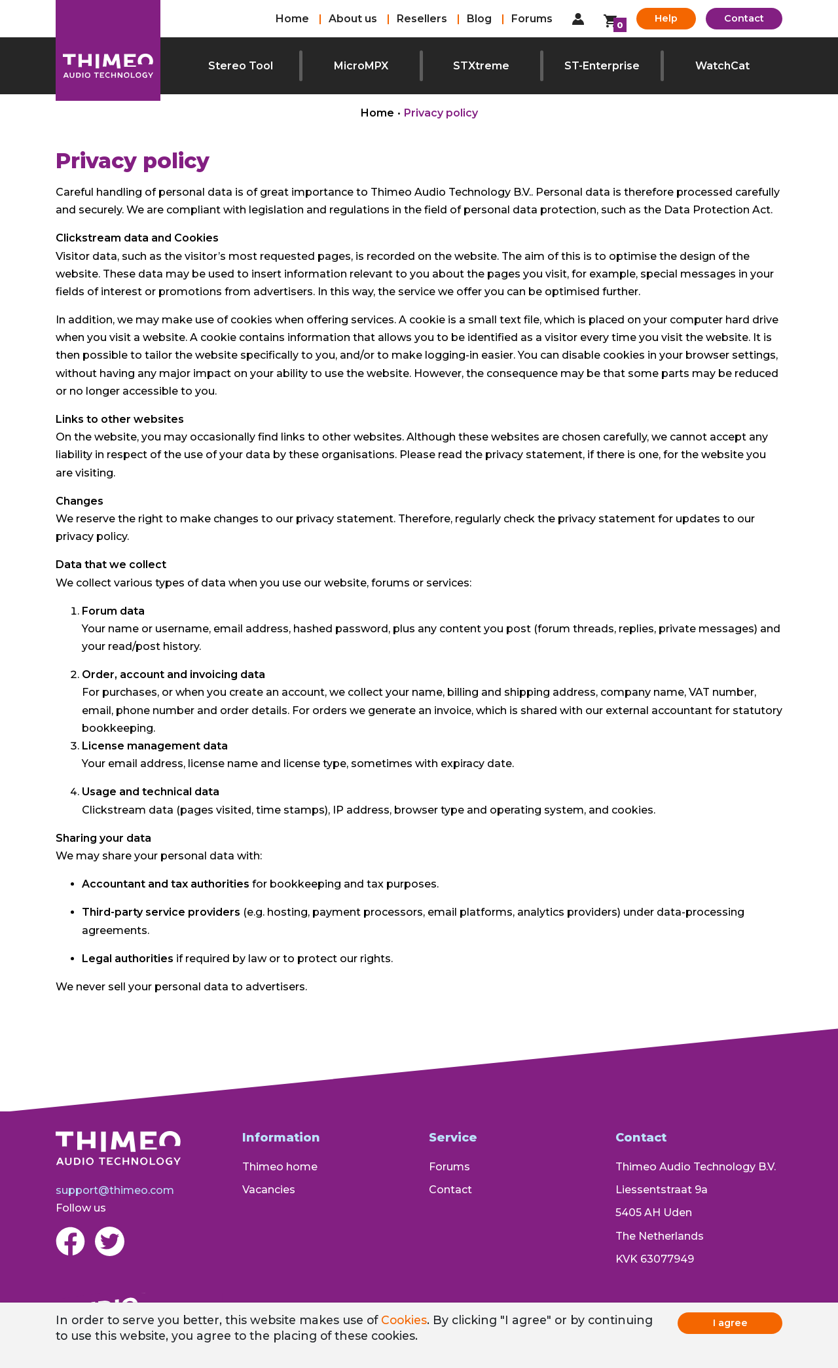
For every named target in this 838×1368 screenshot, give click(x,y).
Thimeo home (280, 1167)
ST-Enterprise (602, 66)
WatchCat (722, 66)
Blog (479, 18)
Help (666, 18)
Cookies (404, 1320)
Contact (744, 18)
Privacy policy (441, 113)
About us (353, 18)
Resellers (422, 18)
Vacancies (268, 1189)
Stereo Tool (240, 66)
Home (292, 18)
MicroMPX (361, 66)
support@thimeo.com (115, 1190)
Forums (532, 18)
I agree (730, 1323)
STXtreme (481, 66)
